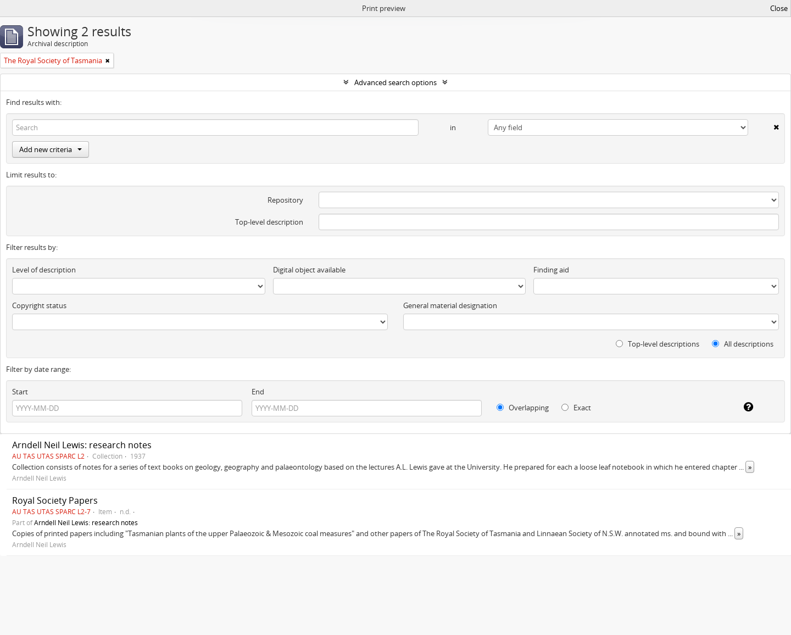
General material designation (450, 305)
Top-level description (269, 222)
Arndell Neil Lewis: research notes (82, 445)
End (258, 392)
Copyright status (39, 305)
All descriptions (742, 344)
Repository (285, 200)
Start (20, 392)
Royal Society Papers (55, 500)
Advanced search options (395, 82)
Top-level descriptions (657, 344)
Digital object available (309, 270)
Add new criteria (50, 149)
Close (779, 8)
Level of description (44, 270)
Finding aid (551, 270)
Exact (576, 408)
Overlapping (523, 408)
